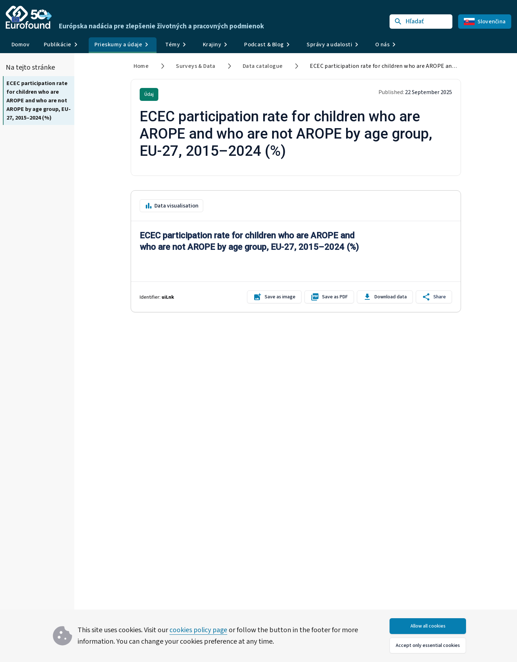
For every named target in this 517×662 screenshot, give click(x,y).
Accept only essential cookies (428, 645)
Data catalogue (263, 66)
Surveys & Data (195, 66)
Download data (385, 297)
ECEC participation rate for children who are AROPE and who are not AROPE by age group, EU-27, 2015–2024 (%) (38, 100)
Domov (20, 44)
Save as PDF (329, 297)
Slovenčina (485, 21)
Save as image (274, 297)
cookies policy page (199, 630)
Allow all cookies (428, 626)
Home (141, 66)
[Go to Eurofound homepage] (29, 17)
